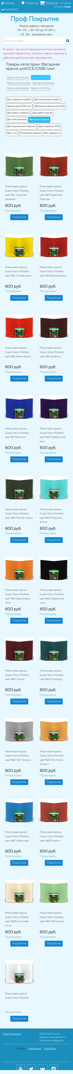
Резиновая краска (30, 133)
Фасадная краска (39, 119)
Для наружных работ (19, 99)
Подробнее (19, 217)
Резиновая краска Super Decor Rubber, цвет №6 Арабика (52, 352)
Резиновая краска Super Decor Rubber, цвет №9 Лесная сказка (19, 513)
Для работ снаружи (18, 113)
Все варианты (52, 133)
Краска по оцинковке (19, 83)
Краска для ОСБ (41, 77)
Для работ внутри (42, 113)
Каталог (10, 9)
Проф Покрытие (12, 1034)
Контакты (50, 1048)
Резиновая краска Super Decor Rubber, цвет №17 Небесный (17, 836)
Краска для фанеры (44, 83)
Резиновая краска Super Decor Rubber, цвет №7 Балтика (17, 432)
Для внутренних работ (47, 99)
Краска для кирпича (18, 77)
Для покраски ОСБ (49, 126)
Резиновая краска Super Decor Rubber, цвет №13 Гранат (17, 675)
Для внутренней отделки (21, 126)
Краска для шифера (18, 88)
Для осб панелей (16, 119)
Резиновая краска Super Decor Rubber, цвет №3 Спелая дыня (18, 271)
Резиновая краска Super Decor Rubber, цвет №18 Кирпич (52, 836)
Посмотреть (13, 210)
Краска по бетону (41, 88)
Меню (7, 3)
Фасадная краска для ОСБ (50, 106)
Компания (34, 1048)
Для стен (12, 133)
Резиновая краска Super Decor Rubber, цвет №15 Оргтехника (18, 755)
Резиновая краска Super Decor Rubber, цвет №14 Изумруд (52, 675)
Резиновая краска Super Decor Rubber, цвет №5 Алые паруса (18, 352)
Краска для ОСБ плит (19, 106)
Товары (21, 1048)
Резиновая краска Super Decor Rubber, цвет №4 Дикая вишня (53, 271)
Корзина (51, 3)
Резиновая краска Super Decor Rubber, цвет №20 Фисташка (52, 917)
